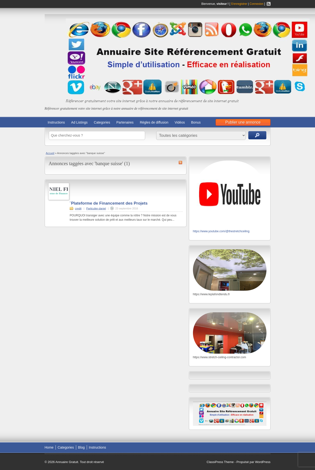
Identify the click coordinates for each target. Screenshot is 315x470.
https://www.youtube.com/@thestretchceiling (221, 231)
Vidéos (180, 122)
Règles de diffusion (154, 122)
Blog (81, 447)
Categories (102, 122)
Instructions (56, 122)
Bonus (196, 122)
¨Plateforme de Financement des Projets (109, 203)
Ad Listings (79, 122)
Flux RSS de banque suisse (180, 162)
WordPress (262, 462)
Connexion (257, 4)
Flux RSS (269, 4)
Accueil (50, 153)
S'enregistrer (239, 4)
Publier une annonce (243, 122)
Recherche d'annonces (257, 135)
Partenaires (125, 122)
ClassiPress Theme (220, 462)
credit (78, 208)
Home (49, 447)
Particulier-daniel (96, 208)
